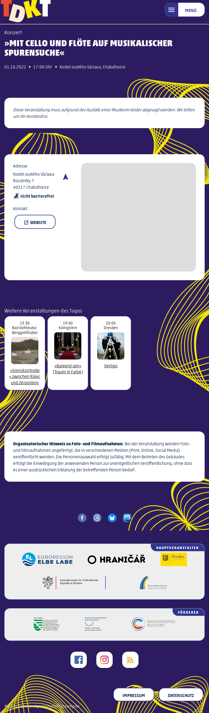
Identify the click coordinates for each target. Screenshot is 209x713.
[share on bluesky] (112, 517)
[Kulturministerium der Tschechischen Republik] (153, 629)
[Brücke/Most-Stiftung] (153, 588)
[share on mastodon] (127, 517)
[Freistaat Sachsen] (47, 629)
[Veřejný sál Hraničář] (116, 564)
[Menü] (185, 10)
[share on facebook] (82, 517)
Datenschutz (181, 695)
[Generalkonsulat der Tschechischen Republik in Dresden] (74, 588)
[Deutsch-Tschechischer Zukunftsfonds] (96, 629)
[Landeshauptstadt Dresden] (174, 564)
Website (35, 222)
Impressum (133, 695)
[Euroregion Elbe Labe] (47, 564)
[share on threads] (97, 517)
